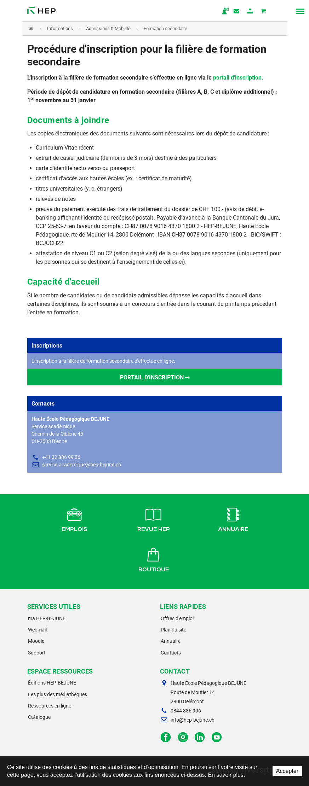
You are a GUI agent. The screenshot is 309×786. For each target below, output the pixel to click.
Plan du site (173, 630)
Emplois (74, 519)
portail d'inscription (237, 77)
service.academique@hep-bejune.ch (81, 464)
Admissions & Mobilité (108, 28)
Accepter (287, 771)
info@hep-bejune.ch (192, 720)
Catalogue (39, 717)
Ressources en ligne (49, 706)
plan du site (250, 11)
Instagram (183, 737)
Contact (237, 11)
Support (37, 653)
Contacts (171, 653)
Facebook (166, 737)
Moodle (36, 641)
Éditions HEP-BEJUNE (52, 683)
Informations (60, 28)
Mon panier (264, 11)
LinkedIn (200, 737)
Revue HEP (153, 519)
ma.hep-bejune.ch (223, 11)
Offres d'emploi (177, 618)
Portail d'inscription (152, 377)
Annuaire (233, 519)
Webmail (37, 630)
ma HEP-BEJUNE (46, 618)
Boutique (153, 559)
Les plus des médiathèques (57, 694)
